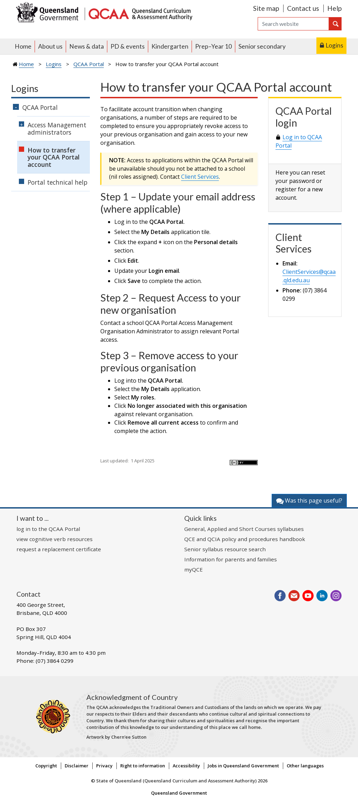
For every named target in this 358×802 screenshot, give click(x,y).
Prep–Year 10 (213, 46)
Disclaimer (76, 765)
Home (23, 46)
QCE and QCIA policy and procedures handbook (244, 538)
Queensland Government (179, 793)
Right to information (142, 765)
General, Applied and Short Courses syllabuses (244, 528)
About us (50, 46)
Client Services (200, 176)
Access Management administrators (57, 128)
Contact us (303, 8)
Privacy (104, 765)
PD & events (127, 46)
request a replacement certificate (58, 549)
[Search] (293, 23)
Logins (334, 45)
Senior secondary (262, 46)
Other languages (305, 765)
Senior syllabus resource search (225, 549)
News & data (86, 46)
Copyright (46, 765)
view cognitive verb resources (54, 538)
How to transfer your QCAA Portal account (54, 157)
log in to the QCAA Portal (48, 528)
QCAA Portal (88, 64)
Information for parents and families (230, 559)
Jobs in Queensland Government (243, 765)
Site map (266, 8)
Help (334, 8)
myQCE (193, 569)
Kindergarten (169, 46)
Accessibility (186, 765)
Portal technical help (57, 182)
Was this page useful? (309, 500)
